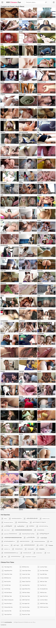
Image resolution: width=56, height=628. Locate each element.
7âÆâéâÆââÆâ (17, 549)
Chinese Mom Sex (7, 607)
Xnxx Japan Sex (24, 603)
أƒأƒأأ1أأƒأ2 (30, 526)
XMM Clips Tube (7, 596)
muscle (3, 333)
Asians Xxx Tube (24, 574)
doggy (2, 308)
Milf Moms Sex (24, 567)
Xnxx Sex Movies (24, 611)
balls (38, 509)
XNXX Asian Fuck (42, 607)
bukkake (21, 346)
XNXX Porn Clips (42, 603)
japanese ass (23, 120)
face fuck (40, 182)
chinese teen (23, 145)
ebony (21, 434)
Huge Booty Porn (7, 571)
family (39, 69)
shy (20, 447)
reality (21, 182)
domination (22, 308)
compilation (4, 321)
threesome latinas (7, 522)
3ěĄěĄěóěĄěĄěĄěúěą (38, 541)
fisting (21, 396)
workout (3, 409)
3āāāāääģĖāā (29, 549)
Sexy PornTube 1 (7, 603)
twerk (39, 371)
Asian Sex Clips (24, 607)
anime (39, 44)
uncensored (4, 245)
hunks (47, 553)
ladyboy (39, 107)
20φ (3, 557)
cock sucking (4, 472)
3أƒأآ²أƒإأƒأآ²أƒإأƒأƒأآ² (43, 534)
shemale (40, 270)
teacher (3, 447)
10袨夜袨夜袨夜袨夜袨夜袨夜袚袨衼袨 (22, 530)
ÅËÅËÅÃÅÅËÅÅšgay (21, 522)
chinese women (24, 69)
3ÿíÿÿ (4, 519)
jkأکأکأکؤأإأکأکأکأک (6, 526)
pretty (2, 82)
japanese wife (23, 170)
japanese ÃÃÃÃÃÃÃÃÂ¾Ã (9, 534)
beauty (3, 371)
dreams (3, 346)
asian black (5, 530)
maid (38, 459)
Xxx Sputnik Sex (42, 589)
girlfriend (22, 321)
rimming (39, 434)
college (3, 384)
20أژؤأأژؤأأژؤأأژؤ (19, 526)
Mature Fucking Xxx (7, 600)
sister (20, 245)
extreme (40, 258)
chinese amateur (24, 459)
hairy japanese (23, 359)
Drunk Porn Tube (24, 578)
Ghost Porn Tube (7, 574)
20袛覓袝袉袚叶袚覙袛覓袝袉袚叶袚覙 (11, 538)
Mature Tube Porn (24, 581)
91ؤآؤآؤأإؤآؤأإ (40, 549)
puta (20, 484)
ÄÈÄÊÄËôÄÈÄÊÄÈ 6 (15, 519)
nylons (21, 509)
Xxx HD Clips (6, 589)
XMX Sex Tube (42, 581)
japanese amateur (42, 233)
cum (2, 44)
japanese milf (23, 157)
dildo (38, 421)
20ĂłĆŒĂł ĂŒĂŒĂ (23, 541)
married (21, 371)
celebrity (40, 57)
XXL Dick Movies (7, 592)
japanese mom (23, 44)
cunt (2, 220)
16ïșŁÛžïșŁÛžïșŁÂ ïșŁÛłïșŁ (27, 534)
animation (3, 182)
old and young (23, 132)
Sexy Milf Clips (42, 574)
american (3, 258)
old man (39, 384)
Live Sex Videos (42, 600)
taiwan (21, 421)
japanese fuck (41, 82)
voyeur (3, 434)
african (3, 396)
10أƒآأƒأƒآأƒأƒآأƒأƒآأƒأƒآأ (28, 545)
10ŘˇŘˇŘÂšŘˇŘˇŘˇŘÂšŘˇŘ (38, 522)
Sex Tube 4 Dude (42, 571)
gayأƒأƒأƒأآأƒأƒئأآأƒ (29, 538)
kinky (38, 497)
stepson (21, 497)
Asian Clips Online (25, 571)
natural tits (22, 208)
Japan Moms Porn (24, 589)
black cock (22, 94)
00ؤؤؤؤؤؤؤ (49, 545)
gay (20, 57)
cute (38, 296)
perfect (3, 132)
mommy (3, 145)
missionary (4, 69)
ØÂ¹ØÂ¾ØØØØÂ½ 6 (8, 541)
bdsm (20, 472)
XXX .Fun (13, 2)
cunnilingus (40, 333)
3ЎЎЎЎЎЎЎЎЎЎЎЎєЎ (14, 557)
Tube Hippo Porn (7, 567)
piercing (39, 308)
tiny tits (3, 107)
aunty (20, 220)
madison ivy (5, 549)
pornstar (40, 409)
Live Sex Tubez (42, 567)
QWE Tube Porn (24, 600)
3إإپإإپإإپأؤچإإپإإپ (42, 538)
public (39, 220)
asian (20, 19)
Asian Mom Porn (24, 585)
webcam (3, 270)
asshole (39, 170)
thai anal (40, 208)
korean (3, 208)
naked (39, 484)
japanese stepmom (25, 270)
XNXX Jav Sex (42, 592)
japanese (3, 283)
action (2, 459)
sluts (38, 31)
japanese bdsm (23, 107)
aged (2, 296)
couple (3, 57)
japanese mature (42, 120)
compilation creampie (29, 557)
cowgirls (3, 170)
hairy (38, 145)
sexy (20, 283)
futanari (3, 484)
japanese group (5, 157)
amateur (40, 19)
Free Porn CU (41, 585)
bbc (2, 31)
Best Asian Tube (24, 596)
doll (38, 245)
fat (38, 132)
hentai (39, 94)
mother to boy (44, 519)
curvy (2, 509)
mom (20, 296)
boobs (21, 333)
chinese (3, 19)
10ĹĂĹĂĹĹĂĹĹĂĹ (25, 553)
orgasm (3, 94)
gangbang (4, 120)
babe (20, 384)
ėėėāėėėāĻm (37, 553)
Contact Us (3, 624)
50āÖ (49, 541)
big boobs (4, 233)
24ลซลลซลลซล (39, 530)
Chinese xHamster (43, 578)
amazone (5, 545)
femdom (40, 283)
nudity (2, 421)
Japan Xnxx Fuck (42, 596)
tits (20, 233)
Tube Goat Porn (7, 614)
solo (38, 396)
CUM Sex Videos (24, 592)
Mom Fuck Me (6, 581)
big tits (21, 82)
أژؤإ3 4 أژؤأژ (14, 545)
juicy (38, 359)
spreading (40, 447)
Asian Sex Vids (6, 611)
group (21, 31)
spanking (3, 497)
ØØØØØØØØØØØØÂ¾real (9, 553)
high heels (22, 258)
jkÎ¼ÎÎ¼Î (40, 545)
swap (39, 346)
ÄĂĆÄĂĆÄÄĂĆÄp (42, 526)
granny (39, 195)
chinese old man (42, 472)
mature (39, 157)
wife (2, 195)
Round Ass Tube (24, 614)
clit (1, 359)
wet (20, 195)
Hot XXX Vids (6, 585)
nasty (39, 321)
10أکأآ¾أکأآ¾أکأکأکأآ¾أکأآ (30, 519)
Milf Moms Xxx (6, 578)
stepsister (22, 409)
